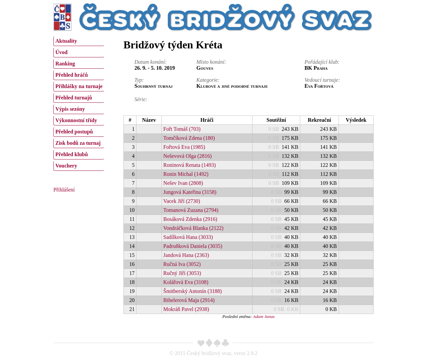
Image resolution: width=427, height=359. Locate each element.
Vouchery (66, 165)
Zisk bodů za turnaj (78, 143)
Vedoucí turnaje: (322, 80)
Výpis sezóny (70, 109)
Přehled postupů (74, 131)
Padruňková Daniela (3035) (193, 246)
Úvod (61, 52)
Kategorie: (208, 80)
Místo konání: (211, 62)
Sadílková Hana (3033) (188, 237)
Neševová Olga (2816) (187, 156)
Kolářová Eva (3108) (185, 282)
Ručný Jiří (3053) (182, 273)
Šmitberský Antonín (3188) (192, 291)
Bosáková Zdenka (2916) (190, 219)
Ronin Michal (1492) (185, 174)
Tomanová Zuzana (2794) (191, 210)
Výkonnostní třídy (76, 120)
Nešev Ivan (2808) (183, 183)
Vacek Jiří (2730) (181, 201)
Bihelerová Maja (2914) (189, 300)
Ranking (65, 63)
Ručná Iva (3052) (182, 264)
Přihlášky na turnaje (78, 86)
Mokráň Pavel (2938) (186, 309)
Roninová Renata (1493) (189, 165)
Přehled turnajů (73, 97)
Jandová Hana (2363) (186, 255)
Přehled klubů (71, 154)
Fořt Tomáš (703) (181, 129)
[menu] (78, 103)
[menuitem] (78, 41)
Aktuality (66, 41)
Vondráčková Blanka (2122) (193, 228)
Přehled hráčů (71, 75)
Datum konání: (150, 62)
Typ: (139, 80)
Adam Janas (264, 316)
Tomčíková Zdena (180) (189, 138)
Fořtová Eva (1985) (184, 147)
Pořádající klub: (322, 62)
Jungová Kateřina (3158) (190, 192)
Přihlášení (64, 190)
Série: (140, 99)
